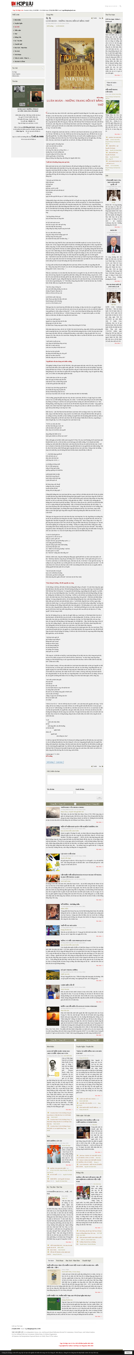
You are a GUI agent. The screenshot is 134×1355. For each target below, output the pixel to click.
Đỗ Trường (50, 26)
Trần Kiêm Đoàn (97, 1184)
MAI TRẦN (82, 1235)
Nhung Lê (96, 1162)
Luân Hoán (59, 762)
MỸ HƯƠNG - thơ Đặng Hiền (70, 904)
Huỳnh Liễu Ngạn (66, 858)
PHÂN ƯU (113, 230)
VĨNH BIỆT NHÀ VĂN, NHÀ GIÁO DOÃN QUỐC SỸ (113, 182)
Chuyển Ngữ (86, 1260)
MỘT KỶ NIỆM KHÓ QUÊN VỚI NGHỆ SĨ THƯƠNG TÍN (79, 826)
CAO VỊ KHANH (115, 165)
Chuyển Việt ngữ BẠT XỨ (76, 812)
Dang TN (111, 159)
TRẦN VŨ (83, 1239)
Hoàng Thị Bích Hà (66, 930)
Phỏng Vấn (80, 1173)
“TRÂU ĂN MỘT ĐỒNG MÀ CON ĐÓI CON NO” (89, 1052)
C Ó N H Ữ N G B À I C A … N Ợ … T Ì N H (59, 1193)
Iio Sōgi (14, 72)
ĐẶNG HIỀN (64, 908)
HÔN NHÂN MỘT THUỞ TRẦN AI (89, 1107)
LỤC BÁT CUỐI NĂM (68, 854)
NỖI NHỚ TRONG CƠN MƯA (112, 91)
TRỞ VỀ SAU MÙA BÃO (69, 925)
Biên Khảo (50, 1046)
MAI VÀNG (53, 1250)
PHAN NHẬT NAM (90, 1239)
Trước (95, 18)
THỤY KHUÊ (54, 1117)
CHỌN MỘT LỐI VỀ (67, 985)
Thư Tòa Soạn (110, 15)
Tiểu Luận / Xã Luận (83, 1115)
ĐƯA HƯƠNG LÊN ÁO (54, 1141)
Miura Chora (64, 812)
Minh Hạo (94, 1124)
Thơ (48, 1136)
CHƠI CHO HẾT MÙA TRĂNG (88, 1098)
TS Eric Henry (76, 1272)
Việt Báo (113, 304)
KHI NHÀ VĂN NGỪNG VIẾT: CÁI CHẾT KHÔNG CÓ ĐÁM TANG (87, 1121)
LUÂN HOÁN (60, 26)
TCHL (113, 202)
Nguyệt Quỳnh (83, 1244)
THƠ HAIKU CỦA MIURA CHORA (72, 807)
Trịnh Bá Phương (91, 1244)
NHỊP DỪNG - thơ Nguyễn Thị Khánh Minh (112, 148)
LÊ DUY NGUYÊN (54, 1170)
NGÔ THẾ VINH (65, 881)
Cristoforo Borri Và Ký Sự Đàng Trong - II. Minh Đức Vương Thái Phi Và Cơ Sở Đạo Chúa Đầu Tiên (59, 1122)
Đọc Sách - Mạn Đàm (73, 1260)
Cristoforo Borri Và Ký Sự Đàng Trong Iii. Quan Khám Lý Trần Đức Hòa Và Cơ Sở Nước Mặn (59, 1115)
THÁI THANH (65, 989)
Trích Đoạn (59, 1260)
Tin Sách (51, 1260)
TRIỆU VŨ (64, 1198)
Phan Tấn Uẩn (65, 1010)
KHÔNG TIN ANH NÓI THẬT (58, 1168)
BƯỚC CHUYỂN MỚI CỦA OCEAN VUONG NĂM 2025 (79, 1006)
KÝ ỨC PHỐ (53, 1174)
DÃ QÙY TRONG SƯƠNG (69, 970)
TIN (107, 176)
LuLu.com (39, 127)
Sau (100, 18)
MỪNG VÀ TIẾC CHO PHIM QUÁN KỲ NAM (76, 940)
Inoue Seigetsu (16, 74)
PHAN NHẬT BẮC (83, 1101)
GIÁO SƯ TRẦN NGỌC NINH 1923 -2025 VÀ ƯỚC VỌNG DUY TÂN (58, 1052)
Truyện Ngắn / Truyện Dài (84, 1046)
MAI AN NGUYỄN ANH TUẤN (70, 831)
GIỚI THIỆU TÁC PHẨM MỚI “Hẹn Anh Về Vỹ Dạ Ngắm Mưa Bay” (69, 1295)
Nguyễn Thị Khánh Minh (61, 1181)
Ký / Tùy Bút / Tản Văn (54, 1187)
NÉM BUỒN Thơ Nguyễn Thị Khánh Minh (112, 155)
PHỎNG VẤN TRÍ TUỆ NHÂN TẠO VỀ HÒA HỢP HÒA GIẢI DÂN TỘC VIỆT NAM (88, 1179)
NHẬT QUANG (65, 974)
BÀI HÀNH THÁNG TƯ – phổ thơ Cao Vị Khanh (113, 163)
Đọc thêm (98, 822)
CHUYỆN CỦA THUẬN (86, 1103)
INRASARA (15, 76)
